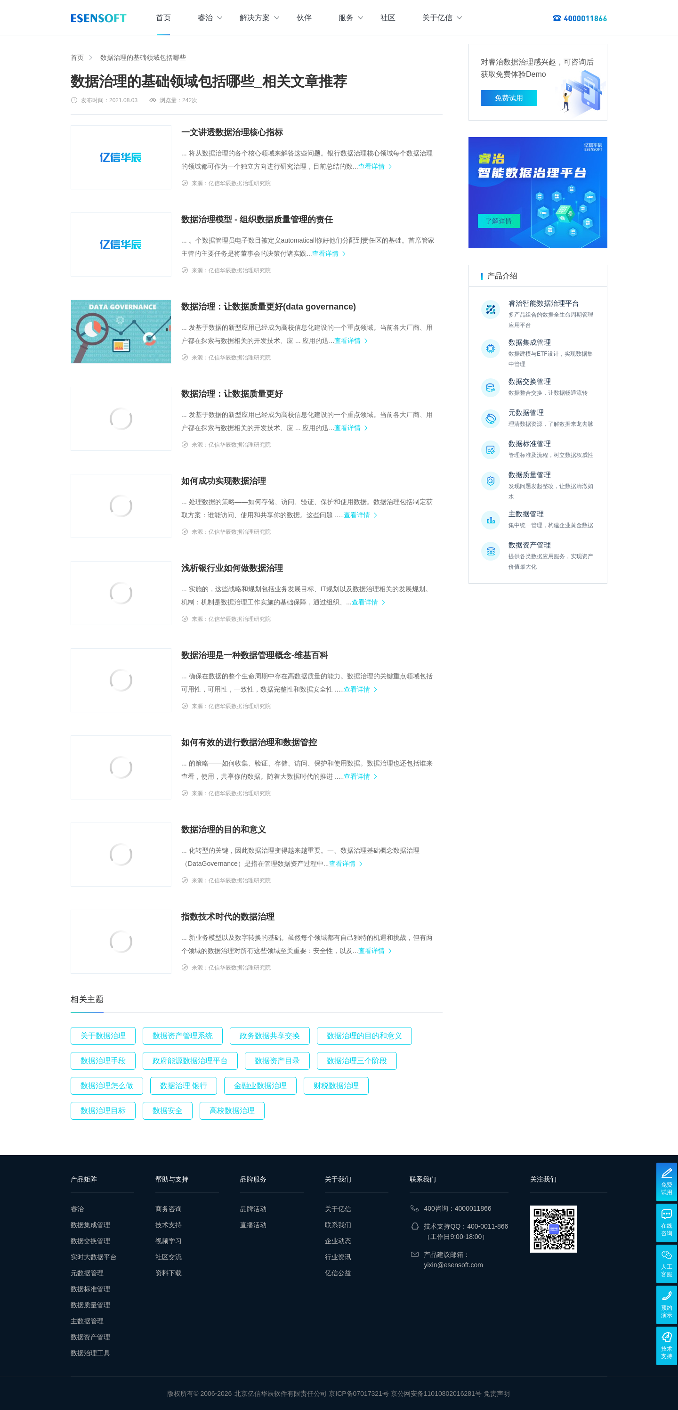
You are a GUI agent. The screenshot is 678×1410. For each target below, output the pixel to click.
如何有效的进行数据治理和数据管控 (249, 742)
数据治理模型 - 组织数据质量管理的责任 (257, 219)
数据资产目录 (277, 1061)
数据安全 (168, 1111)
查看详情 (371, 166)
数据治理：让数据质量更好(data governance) (268, 306)
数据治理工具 (90, 1353)
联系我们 (338, 1225)
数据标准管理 (90, 1289)
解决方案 (259, 18)
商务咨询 (168, 1209)
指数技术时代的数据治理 (227, 916)
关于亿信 (442, 18)
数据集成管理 (90, 1225)
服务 (351, 18)
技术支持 (168, 1225)
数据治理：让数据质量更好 (232, 394)
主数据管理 (87, 1321)
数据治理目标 (103, 1111)
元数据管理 (87, 1273)
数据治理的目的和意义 (223, 829)
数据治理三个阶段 (357, 1061)
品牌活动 (253, 1209)
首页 (163, 18)
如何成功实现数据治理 (223, 481)
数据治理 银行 (183, 1086)
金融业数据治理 (260, 1086)
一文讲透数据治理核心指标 (232, 132)
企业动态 (338, 1241)
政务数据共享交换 (270, 1036)
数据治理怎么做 (107, 1086)
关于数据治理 (103, 1036)
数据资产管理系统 (183, 1036)
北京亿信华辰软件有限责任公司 (280, 1393)
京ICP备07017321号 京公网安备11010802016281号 (405, 1393)
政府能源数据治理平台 (190, 1061)
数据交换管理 (90, 1241)
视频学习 (168, 1241)
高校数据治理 (232, 1111)
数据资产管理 (90, 1337)
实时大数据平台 (94, 1257)
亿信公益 (338, 1273)
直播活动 (253, 1225)
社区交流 (168, 1257)
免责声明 (497, 1393)
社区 (388, 18)
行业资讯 (338, 1257)
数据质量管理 (90, 1305)
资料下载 (168, 1273)
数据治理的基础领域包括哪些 (143, 57)
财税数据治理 (336, 1086)
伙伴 (304, 18)
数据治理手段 (103, 1061)
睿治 (210, 18)
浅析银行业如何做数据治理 (232, 568)
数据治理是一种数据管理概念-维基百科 (254, 655)
